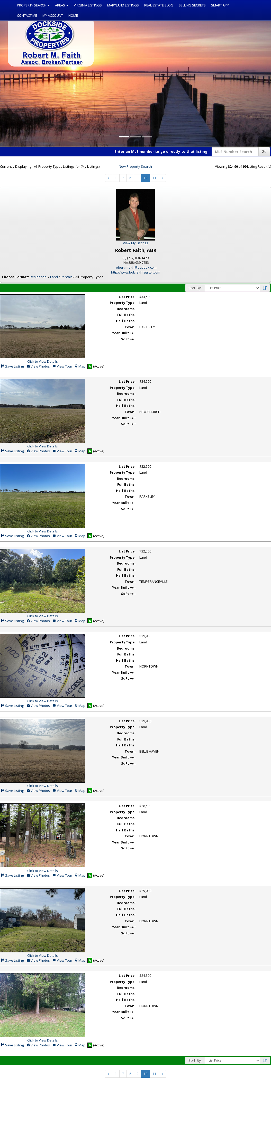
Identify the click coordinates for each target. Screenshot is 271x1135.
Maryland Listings (123, 5)
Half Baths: (126, 320)
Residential (38, 277)
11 (154, 178)
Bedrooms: (126, 308)
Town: (130, 327)
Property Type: (123, 302)
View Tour (62, 366)
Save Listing (12, 366)
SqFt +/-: (128, 339)
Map (79, 366)
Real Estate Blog (158, 5)
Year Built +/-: (124, 333)
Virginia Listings (88, 5)
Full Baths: (126, 314)
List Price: (127, 296)
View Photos (38, 366)
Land (54, 277)
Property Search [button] (33, 5)
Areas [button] (61, 5)
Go (264, 151)
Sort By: (195, 287)
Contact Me (27, 15)
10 (145, 178)
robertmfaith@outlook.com (136, 267)
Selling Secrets (192, 5)
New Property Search (135, 166)
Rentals (67, 277)
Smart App (220, 5)
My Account (52, 15)
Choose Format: (15, 277)
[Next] (108, 178)
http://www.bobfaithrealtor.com (135, 272)
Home (73, 15)
